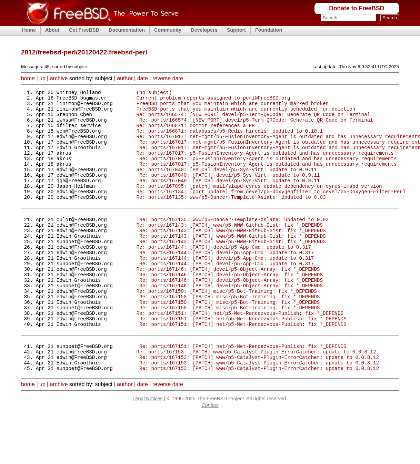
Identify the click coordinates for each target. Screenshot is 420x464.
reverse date (167, 78)
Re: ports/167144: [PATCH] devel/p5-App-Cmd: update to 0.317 (223, 275)
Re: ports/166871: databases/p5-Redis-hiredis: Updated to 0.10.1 (229, 139)
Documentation (127, 30)
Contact (210, 455)
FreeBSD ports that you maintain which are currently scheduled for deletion (245, 113)
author (124, 78)
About (52, 30)
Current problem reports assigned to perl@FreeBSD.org (213, 99)
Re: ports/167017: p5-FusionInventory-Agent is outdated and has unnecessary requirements (264, 165)
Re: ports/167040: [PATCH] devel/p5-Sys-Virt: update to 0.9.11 (226, 185)
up (42, 78)
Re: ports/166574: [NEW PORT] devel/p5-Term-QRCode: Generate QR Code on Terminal (253, 119)
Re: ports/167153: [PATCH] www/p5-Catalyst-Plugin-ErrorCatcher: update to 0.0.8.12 (256, 399)
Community (167, 30)
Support (236, 30)
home (28, 78)
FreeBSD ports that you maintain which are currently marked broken (232, 106)
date (142, 78)
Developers (204, 30)
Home (29, 30)
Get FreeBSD (84, 30)
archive (59, 78)
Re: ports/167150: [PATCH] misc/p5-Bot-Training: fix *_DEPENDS (226, 328)
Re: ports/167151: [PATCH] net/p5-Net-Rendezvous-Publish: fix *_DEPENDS (239, 354)
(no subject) (154, 93)
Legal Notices (147, 449)
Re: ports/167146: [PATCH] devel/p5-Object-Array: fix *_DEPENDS (228, 302)
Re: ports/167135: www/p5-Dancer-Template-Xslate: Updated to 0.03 (231, 217)
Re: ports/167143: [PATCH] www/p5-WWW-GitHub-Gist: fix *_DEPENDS (229, 249)
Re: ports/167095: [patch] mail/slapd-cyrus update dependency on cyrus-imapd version (259, 204)
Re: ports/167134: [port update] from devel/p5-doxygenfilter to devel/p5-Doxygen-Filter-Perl (271, 211)
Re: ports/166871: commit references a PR (195, 132)
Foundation (268, 30)
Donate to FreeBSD (356, 8)
